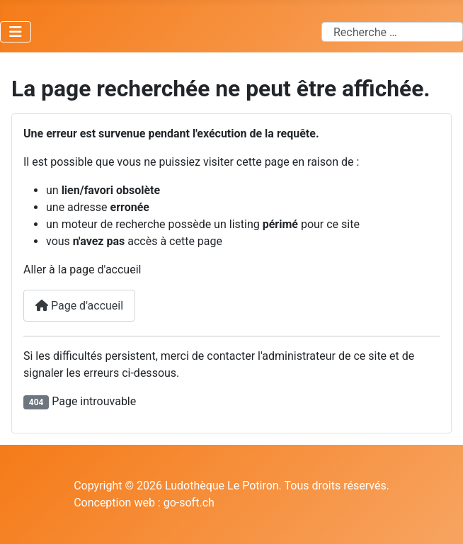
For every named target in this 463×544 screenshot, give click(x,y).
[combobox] (392, 32)
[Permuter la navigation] (15, 31)
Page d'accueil (79, 305)
